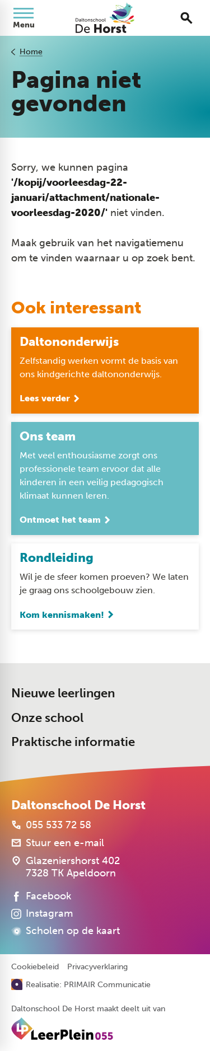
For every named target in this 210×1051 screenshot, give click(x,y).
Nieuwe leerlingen (63, 693)
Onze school (47, 717)
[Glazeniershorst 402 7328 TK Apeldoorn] (65, 867)
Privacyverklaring (97, 967)
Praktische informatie (73, 741)
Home (31, 52)
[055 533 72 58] (51, 825)
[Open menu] (23, 18)
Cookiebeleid (35, 967)
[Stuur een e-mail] (57, 843)
